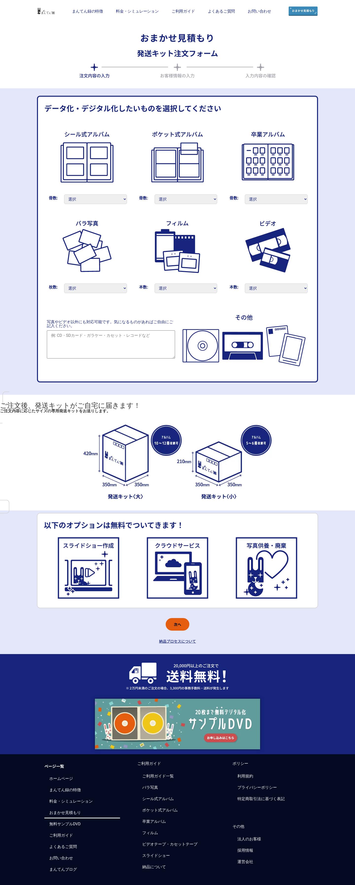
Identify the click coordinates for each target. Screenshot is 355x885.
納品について (154, 867)
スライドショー (156, 855)
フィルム (150, 832)
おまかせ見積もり (65, 812)
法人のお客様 (249, 839)
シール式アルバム (158, 798)
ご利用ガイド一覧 (158, 776)
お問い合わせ (259, 11)
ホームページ (61, 778)
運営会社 (245, 861)
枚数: (53, 287)
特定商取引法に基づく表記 (261, 798)
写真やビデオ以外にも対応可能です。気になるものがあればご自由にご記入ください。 (110, 324)
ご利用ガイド (183, 11)
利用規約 (245, 776)
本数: (143, 287)
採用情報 (245, 850)
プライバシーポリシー (257, 787)
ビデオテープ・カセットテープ (169, 844)
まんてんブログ (63, 869)
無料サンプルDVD (65, 824)
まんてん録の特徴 (87, 11)
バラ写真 (150, 787)
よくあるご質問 (221, 11)
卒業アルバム (154, 821)
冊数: (53, 198)
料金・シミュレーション (137, 11)
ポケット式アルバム (160, 810)
